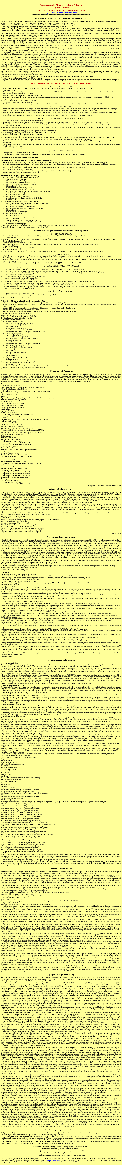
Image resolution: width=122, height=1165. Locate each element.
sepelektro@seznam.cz (53, 1160)
